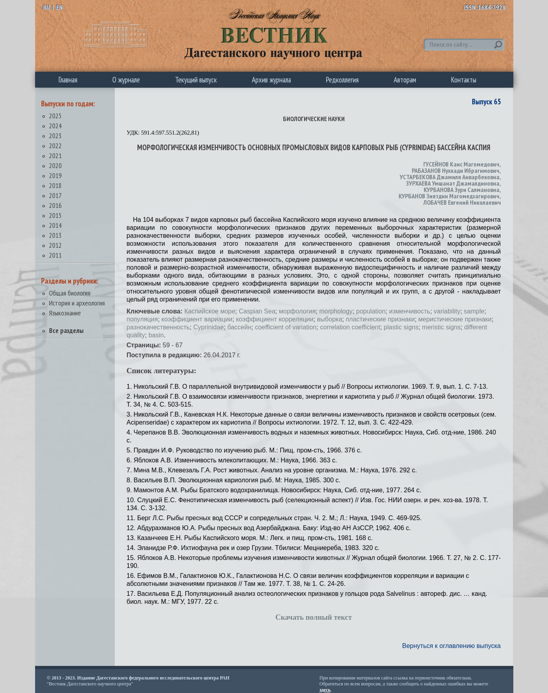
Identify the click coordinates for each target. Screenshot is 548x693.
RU (46, 7)
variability (447, 311)
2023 (55, 135)
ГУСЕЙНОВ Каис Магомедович (461, 164)
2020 (55, 165)
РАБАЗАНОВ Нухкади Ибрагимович (455, 170)
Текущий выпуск (196, 79)
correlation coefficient (350, 327)
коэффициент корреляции (274, 319)
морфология (297, 311)
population (370, 311)
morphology (336, 311)
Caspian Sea (257, 311)
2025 (55, 115)
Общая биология (69, 293)
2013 (55, 235)
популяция (142, 319)
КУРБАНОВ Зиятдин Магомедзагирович (449, 196)
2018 (55, 185)
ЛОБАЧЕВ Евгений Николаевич (462, 202)
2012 (55, 245)
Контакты (463, 79)
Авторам (405, 79)
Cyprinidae (208, 327)
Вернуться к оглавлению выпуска (451, 645)
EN (59, 7)
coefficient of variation (285, 327)
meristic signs (441, 327)
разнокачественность (158, 327)
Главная (68, 79)
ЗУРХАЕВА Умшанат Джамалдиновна (452, 183)
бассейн (239, 327)
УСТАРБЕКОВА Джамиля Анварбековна (449, 177)
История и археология (77, 302)
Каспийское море (209, 311)
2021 (55, 155)
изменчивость (409, 311)
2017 (55, 195)
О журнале (126, 79)
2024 (55, 125)
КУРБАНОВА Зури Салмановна (461, 190)
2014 (55, 225)
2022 (55, 145)
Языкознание (65, 312)
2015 (55, 215)
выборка (329, 319)
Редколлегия (342, 79)
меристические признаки (455, 319)
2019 (55, 175)
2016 (55, 205)
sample (474, 311)
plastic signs (401, 327)
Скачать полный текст (313, 617)
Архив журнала (271, 79)
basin (156, 335)
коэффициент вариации (196, 319)
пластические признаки (380, 319)
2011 (55, 255)
